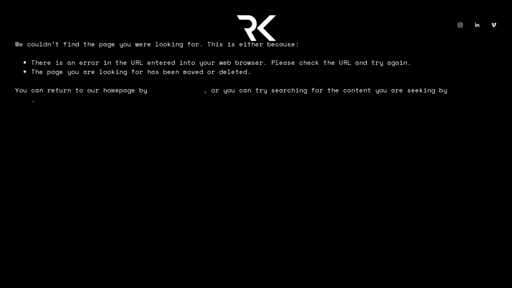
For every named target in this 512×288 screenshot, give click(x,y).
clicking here (177, 90)
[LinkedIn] (477, 25)
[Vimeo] (494, 25)
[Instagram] (460, 25)
